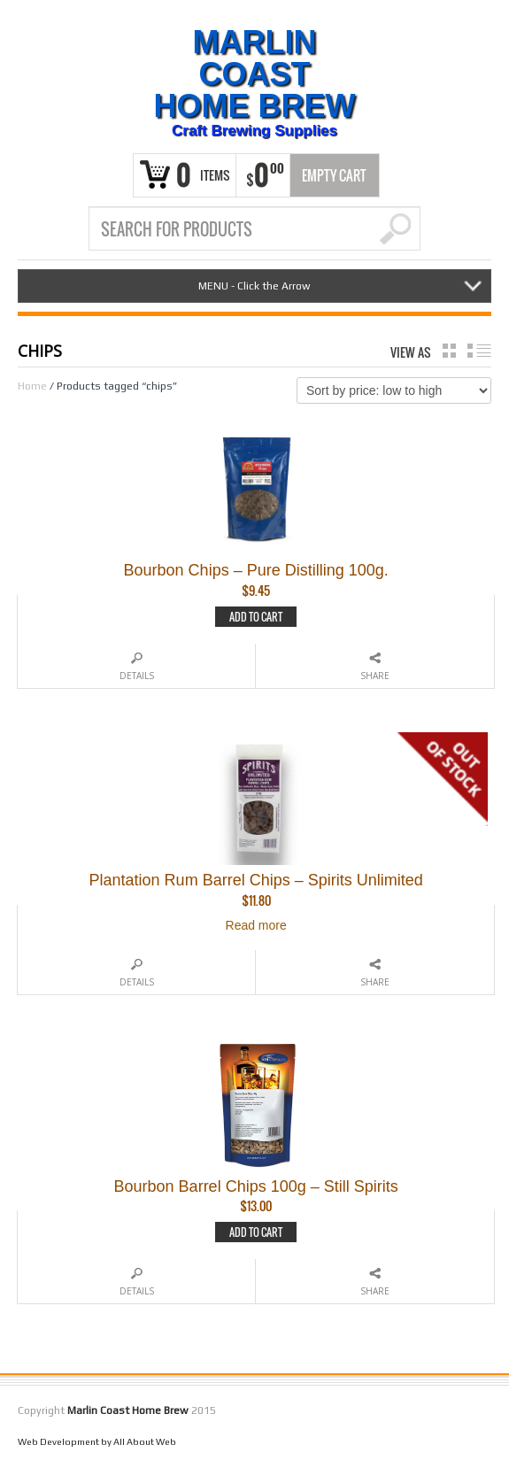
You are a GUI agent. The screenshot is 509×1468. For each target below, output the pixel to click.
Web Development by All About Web (97, 1441)
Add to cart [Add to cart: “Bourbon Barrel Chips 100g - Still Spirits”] (255, 1232)
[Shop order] (394, 390)
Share (374, 675)
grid (449, 351)
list (479, 351)
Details (137, 675)
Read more (256, 925)
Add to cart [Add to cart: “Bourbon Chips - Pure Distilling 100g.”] (255, 616)
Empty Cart (334, 175)
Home (32, 386)
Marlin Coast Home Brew (255, 74)
